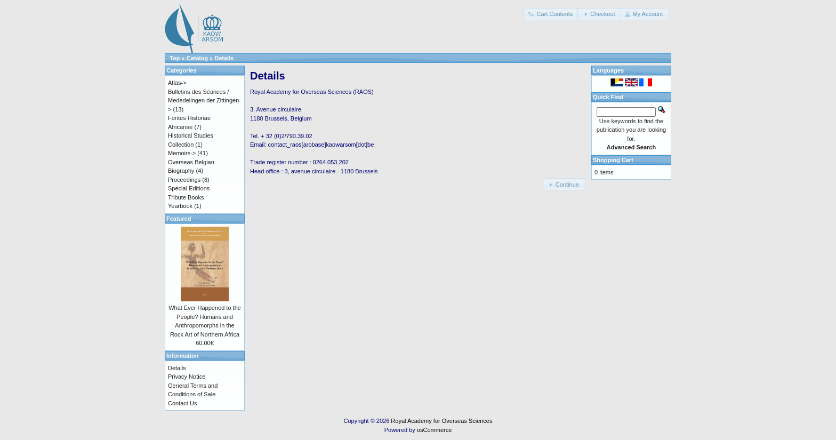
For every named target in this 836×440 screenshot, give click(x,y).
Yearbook (180, 206)
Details (224, 58)
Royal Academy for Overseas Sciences (441, 421)
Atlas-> (177, 82)
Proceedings (184, 180)
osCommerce (434, 430)
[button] (551, 14)
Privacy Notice (186, 376)
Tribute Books (186, 197)
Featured (178, 218)
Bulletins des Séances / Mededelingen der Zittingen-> (204, 101)
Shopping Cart (613, 160)
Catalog (197, 58)
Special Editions (189, 188)
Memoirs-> (182, 153)
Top (175, 58)
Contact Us (182, 403)
